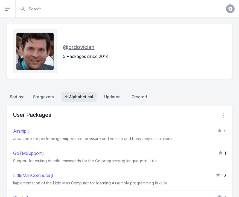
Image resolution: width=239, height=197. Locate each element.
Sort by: (18, 96)
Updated (112, 96)
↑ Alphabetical (79, 96)
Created (139, 96)
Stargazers (43, 96)
